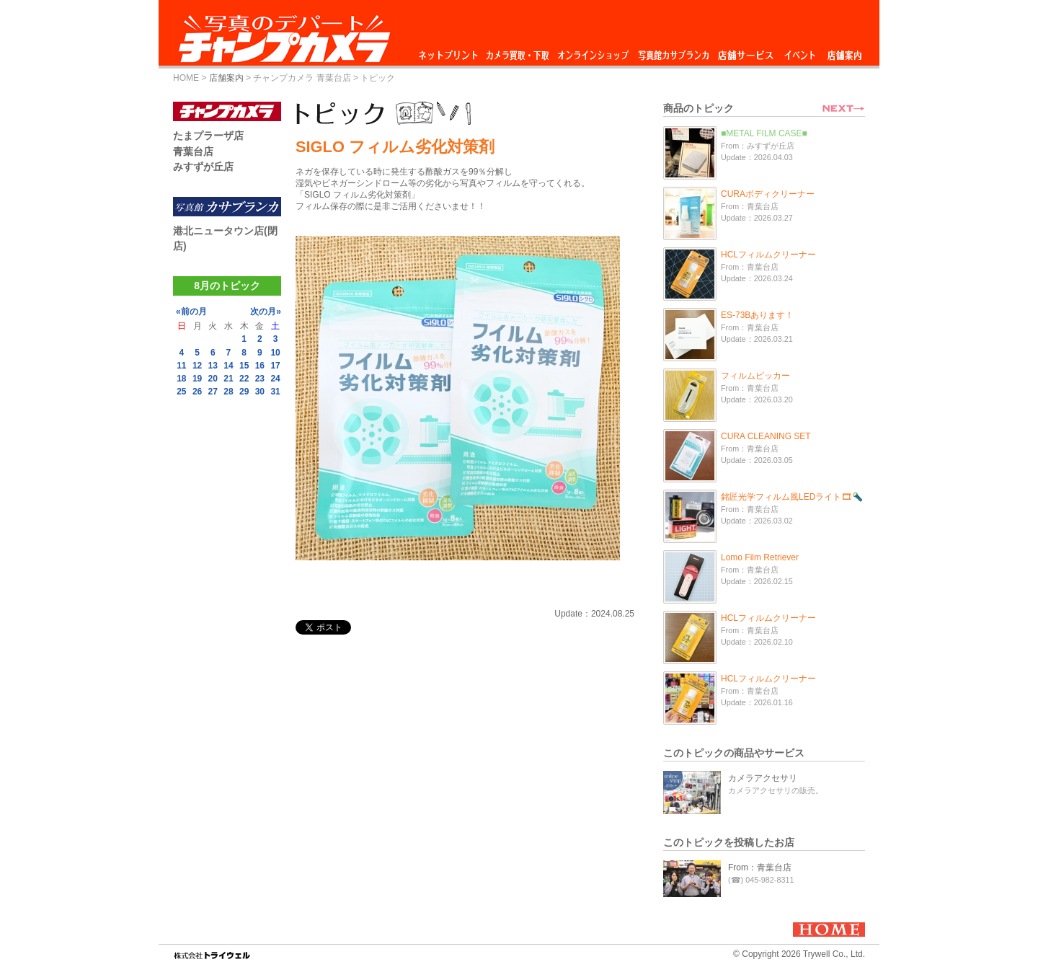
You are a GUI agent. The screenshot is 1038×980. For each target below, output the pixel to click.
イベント (800, 51)
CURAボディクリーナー (768, 194)
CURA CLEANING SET (766, 436)
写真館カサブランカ (673, 51)
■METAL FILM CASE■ (764, 133)
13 (213, 366)
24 (275, 379)
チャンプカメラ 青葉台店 (301, 78)
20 (213, 379)
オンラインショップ (592, 51)
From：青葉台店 (759, 867)
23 (260, 379)
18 (181, 379)
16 (260, 366)
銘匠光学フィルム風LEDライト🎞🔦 (792, 497)
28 (228, 392)
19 (197, 379)
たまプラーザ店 (208, 135)
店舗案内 (844, 51)
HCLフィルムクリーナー (768, 255)
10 (275, 353)
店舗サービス (745, 51)
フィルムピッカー (755, 376)
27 (213, 392)
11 (181, 366)
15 (244, 366)
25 (181, 392)
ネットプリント (450, 51)
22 (244, 379)
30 (260, 392)
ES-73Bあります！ (757, 315)
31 (275, 392)
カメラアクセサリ (762, 778)
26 (197, 392)
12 (197, 366)
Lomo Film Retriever (760, 557)
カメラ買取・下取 (518, 51)
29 (244, 392)
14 (228, 366)
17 (275, 366)
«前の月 (191, 311)
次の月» (265, 311)
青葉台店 (193, 151)
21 (228, 379)
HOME (186, 78)
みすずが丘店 (203, 166)
